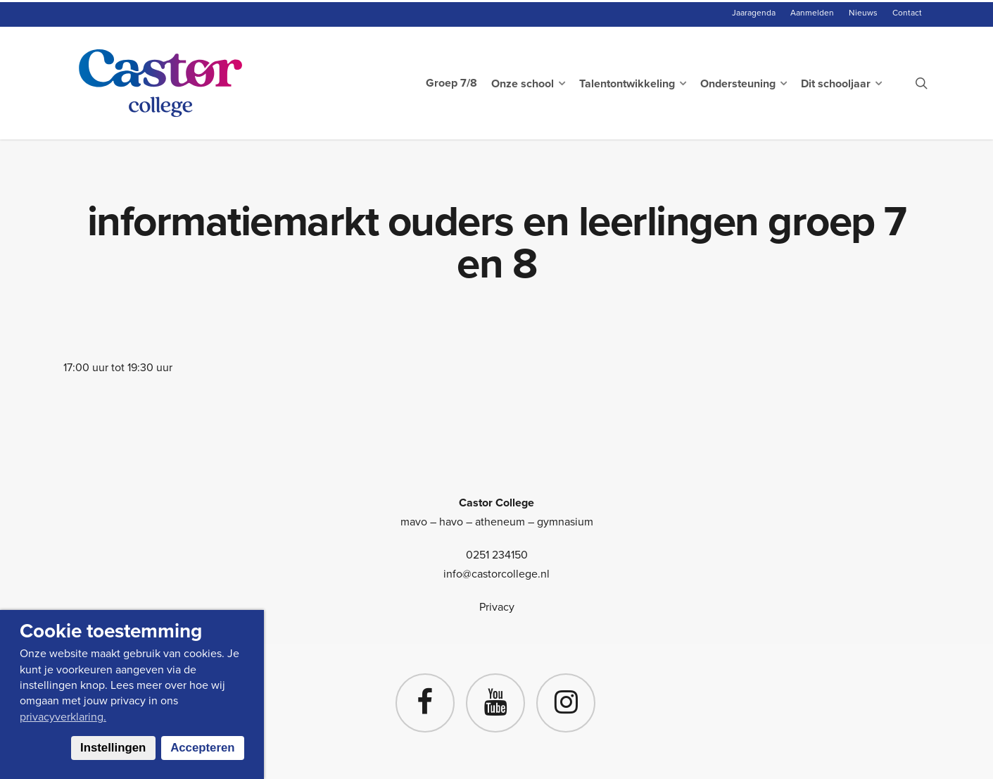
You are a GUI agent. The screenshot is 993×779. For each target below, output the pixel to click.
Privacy (496, 607)
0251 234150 (497, 555)
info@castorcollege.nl (496, 574)
